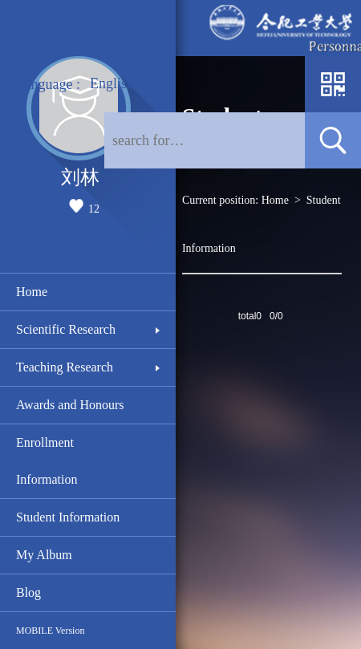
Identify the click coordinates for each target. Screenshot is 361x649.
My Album (44, 555)
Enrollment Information (46, 461)
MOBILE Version (50, 630)
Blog (28, 592)
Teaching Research (64, 367)
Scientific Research (66, 329)
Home (31, 291)
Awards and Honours (70, 405)
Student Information (68, 517)
